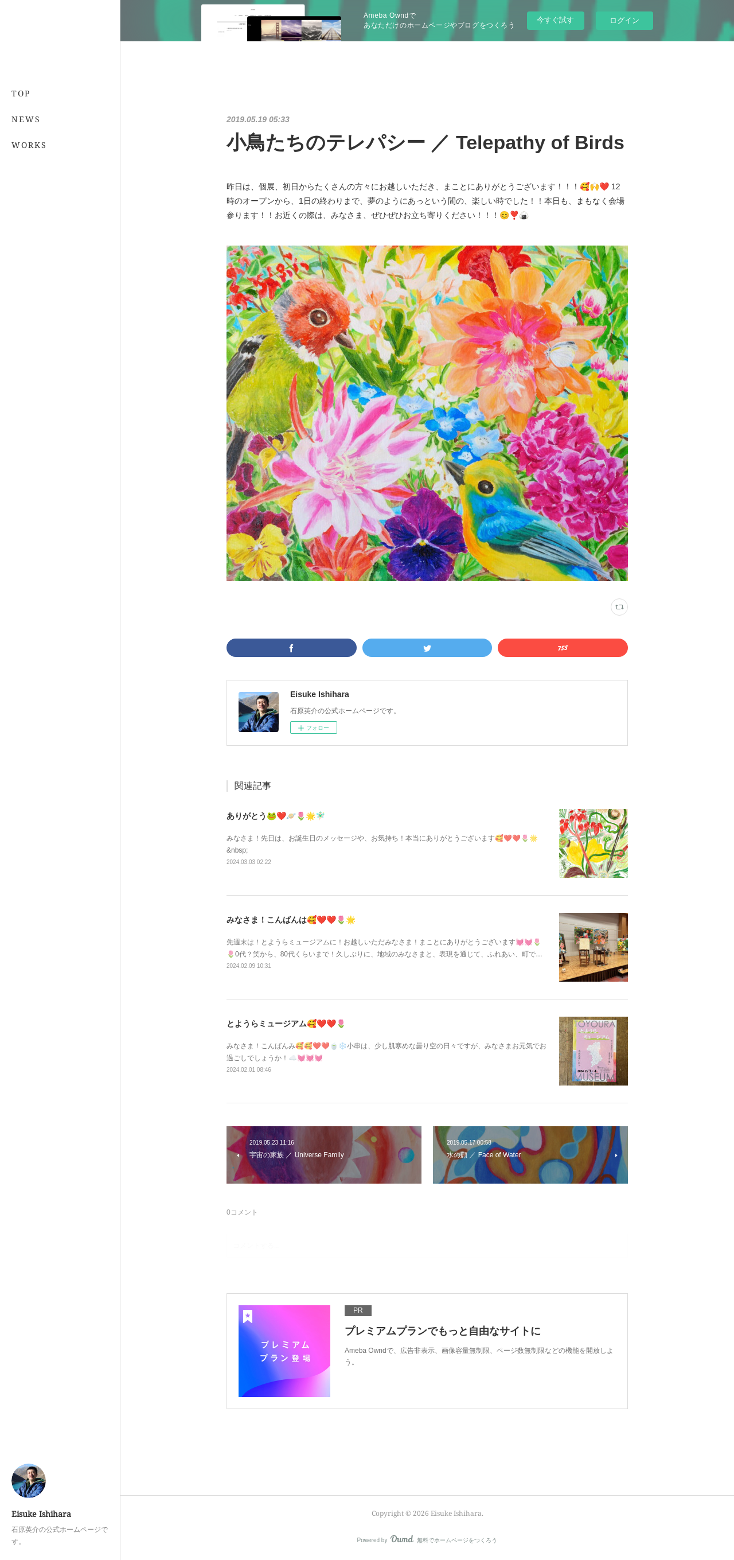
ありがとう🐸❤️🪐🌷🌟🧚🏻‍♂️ (276, 815)
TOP (20, 93)
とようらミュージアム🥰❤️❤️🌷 (286, 1023)
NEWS (26, 119)
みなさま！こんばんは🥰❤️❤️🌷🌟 (291, 919)
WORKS (29, 144)
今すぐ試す (555, 19)
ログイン (624, 20)
